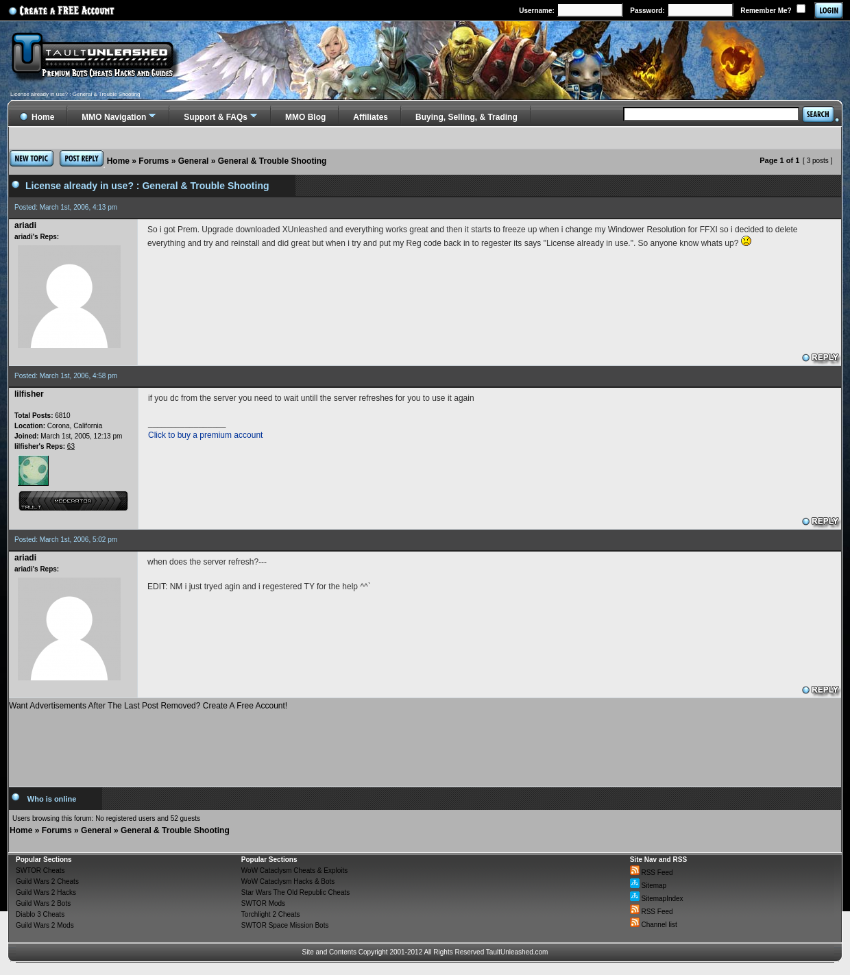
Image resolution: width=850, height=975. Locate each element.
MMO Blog (305, 117)
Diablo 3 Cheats (40, 914)
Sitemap (648, 885)
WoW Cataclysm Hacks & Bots (288, 881)
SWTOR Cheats (40, 870)
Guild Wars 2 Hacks (46, 892)
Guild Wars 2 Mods (45, 925)
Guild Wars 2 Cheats (47, 881)
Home (118, 161)
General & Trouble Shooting (272, 161)
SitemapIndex (656, 898)
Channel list (653, 924)
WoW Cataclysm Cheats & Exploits (294, 870)
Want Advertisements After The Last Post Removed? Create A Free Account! (148, 706)
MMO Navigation (114, 117)
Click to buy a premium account (205, 435)
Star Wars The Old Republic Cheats (295, 892)
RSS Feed (651, 872)
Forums (153, 161)
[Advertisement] (425, 743)
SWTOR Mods (263, 903)
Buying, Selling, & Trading (466, 117)
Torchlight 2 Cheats (270, 914)
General (193, 161)
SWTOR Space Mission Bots (285, 925)
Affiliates (370, 117)
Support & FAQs (215, 117)
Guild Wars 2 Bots (43, 903)
